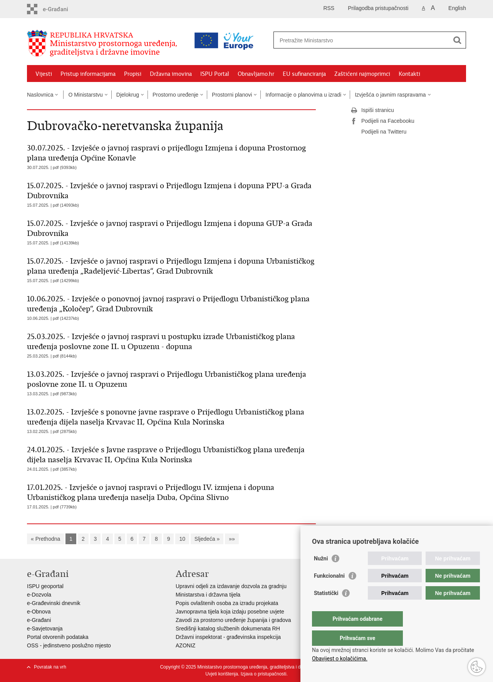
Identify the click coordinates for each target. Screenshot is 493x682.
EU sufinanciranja (304, 73)
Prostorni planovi (232, 95)
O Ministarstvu (85, 95)
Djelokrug (127, 95)
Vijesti (43, 73)
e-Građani (39, 620)
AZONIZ (185, 645)
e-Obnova (38, 611)
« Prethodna (45, 539)
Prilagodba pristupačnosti (378, 8)
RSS (328, 8)
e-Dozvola (39, 595)
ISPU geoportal (45, 586)
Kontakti (409, 73)
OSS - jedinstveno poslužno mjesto (69, 645)
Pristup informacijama (88, 73)
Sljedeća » (207, 539)
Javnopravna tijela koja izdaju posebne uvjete (230, 611)
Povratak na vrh (50, 667)
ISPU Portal (214, 73)
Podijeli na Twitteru (378, 132)
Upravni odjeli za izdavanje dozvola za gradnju (231, 586)
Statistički (326, 608)
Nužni (321, 574)
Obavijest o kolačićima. (339, 658)
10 (182, 539)
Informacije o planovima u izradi (303, 95)
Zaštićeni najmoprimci (362, 73)
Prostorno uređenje (175, 95)
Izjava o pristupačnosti (264, 674)
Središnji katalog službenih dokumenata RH (228, 628)
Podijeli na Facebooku (382, 121)
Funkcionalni (329, 591)
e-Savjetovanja (45, 628)
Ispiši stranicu (372, 110)
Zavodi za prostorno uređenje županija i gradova (233, 620)
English (457, 8)
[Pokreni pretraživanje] (457, 40)
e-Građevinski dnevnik (53, 603)
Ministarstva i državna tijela (208, 595)
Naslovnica (40, 95)
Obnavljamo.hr (256, 73)
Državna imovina (171, 73)
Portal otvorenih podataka (58, 637)
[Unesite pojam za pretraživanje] (336, 40)
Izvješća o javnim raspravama (390, 95)
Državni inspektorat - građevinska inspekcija (228, 637)
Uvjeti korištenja (221, 674)
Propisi (132, 73)
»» (232, 539)
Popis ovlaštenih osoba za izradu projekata (227, 603)
